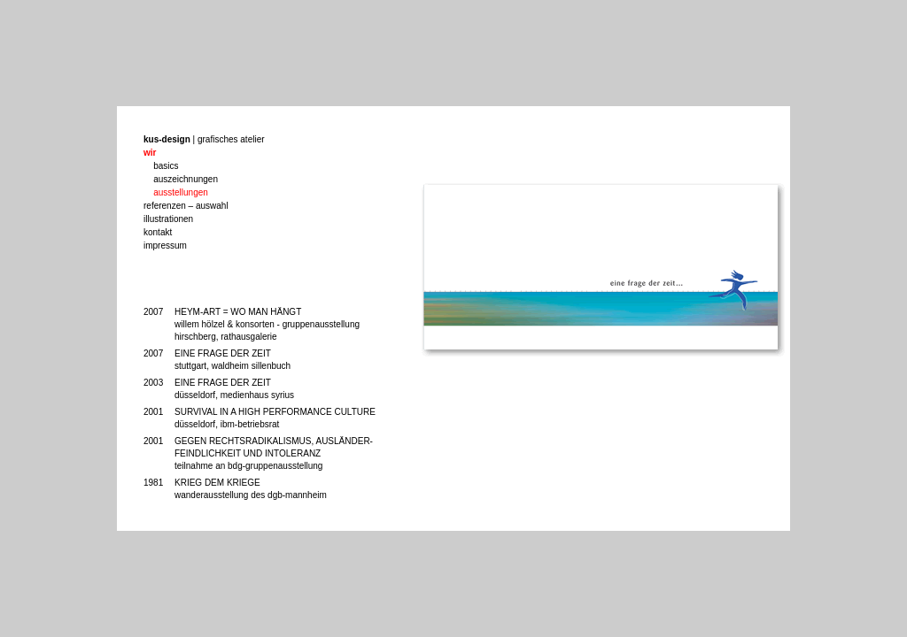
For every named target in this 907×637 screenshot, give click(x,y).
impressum (165, 245)
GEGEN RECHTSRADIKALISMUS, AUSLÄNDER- (273, 441)
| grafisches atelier (204, 139)
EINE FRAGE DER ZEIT (222, 353)
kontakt (157, 232)
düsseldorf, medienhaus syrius (234, 395)
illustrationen (168, 219)
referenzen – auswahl (186, 206)
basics (165, 166)
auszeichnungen (185, 179)
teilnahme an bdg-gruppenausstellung (248, 466)
